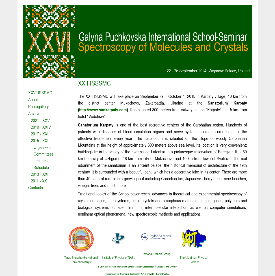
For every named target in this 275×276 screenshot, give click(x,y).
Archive (34, 113)
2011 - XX (39, 181)
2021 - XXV (40, 120)
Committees (44, 154)
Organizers (42, 147)
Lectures (41, 160)
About (33, 99)
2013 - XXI (39, 174)
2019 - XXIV (41, 127)
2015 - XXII (40, 140)
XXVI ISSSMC (40, 92)
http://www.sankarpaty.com (103, 109)
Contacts (35, 187)
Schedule (41, 167)
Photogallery (38, 106)
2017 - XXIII (41, 134)
